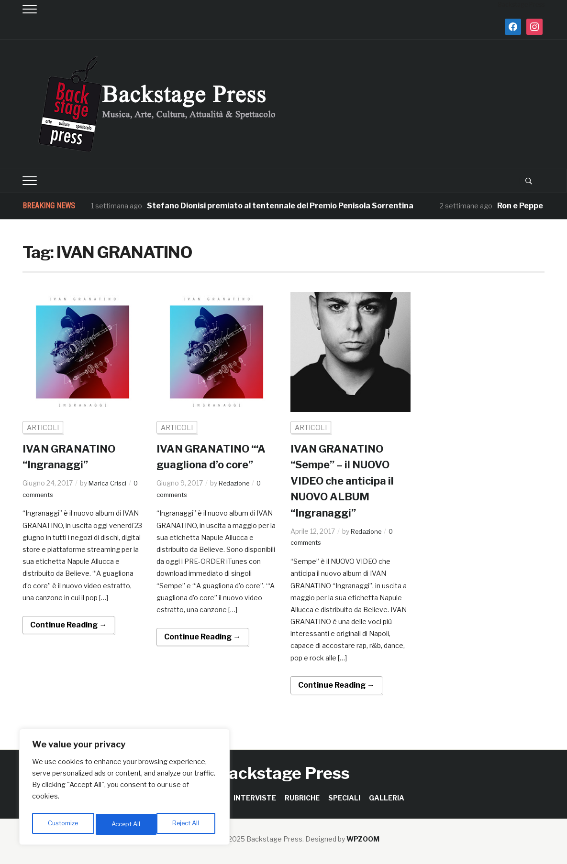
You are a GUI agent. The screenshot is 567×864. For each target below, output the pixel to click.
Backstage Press (283, 773)
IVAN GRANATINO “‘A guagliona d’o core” (207, 464)
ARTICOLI (43, 427)
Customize (62, 824)
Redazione (235, 499)
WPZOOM (362, 839)
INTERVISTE (254, 798)
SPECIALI (344, 798)
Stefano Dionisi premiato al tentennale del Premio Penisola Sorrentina (280, 205)
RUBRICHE (302, 798)
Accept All (187, 824)
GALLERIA (386, 798)
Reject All (126, 824)
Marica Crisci (109, 483)
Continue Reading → (68, 624)
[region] (124, 789)
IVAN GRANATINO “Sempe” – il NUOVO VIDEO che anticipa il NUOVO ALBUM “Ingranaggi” (347, 480)
